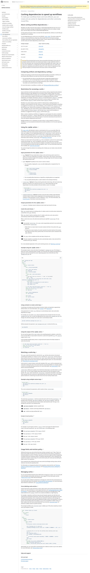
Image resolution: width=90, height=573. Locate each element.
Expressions (49, 308)
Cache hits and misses (34, 145)
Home (3, 5)
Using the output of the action (32, 332)
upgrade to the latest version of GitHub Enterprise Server (41, 7)
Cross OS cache (26, 199)
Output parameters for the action (33, 202)
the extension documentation (46, 481)
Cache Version (54, 366)
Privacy (34, 568)
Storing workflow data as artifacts (51, 85)
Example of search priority (27, 416)
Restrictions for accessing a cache (33, 89)
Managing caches (27, 472)
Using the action (29, 127)
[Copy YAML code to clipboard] (60, 258)
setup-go (40, 57)
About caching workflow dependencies (34, 25)
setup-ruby (41, 54)
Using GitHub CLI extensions (42, 482)
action (47, 36)
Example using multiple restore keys (32, 379)
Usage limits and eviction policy (32, 449)
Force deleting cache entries (29, 486)
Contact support (24, 561)
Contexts (42, 308)
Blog (50, 568)
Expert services (46, 568)
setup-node (41, 46)
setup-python (41, 49)
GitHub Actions (6, 7)
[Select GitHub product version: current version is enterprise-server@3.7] (18, 2)
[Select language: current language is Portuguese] (88, 2)
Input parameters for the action (32, 152)
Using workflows (31, 11)
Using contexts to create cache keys (31, 305)
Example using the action (31, 247)
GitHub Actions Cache (26, 477)
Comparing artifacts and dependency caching (37, 72)
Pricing (40, 568)
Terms (30, 568)
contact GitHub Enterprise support (69, 7)
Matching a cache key (46, 137)
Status (37, 568)
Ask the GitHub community (26, 559)
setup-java (41, 51)
